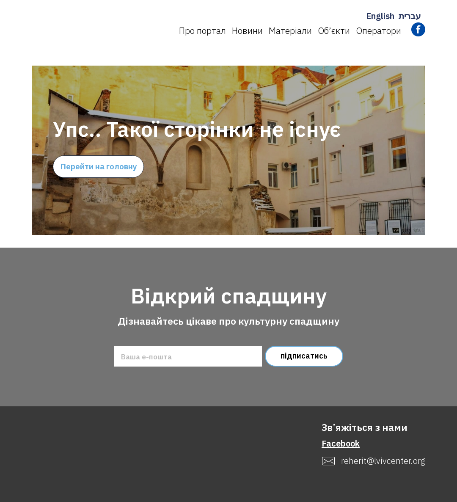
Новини (247, 30)
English (380, 16)
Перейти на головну (98, 166)
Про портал (202, 30)
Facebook (341, 443)
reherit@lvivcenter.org (383, 461)
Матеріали (290, 30)
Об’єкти (334, 30)
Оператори (378, 30)
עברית (410, 16)
